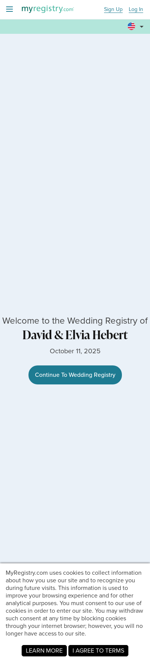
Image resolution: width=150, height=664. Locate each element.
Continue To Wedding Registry (75, 374)
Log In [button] (136, 9)
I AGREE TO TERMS (98, 650)
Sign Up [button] (113, 9)
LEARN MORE (44, 650)
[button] (137, 23)
